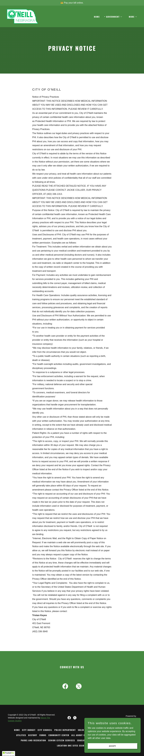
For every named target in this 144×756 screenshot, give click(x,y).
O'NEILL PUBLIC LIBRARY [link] (106, 729)
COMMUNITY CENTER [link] (59, 735)
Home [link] (97, 16)
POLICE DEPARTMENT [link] (65, 729)
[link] (22, 16)
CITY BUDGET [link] (28, 729)
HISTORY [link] (32, 735)
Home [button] (17, 729)
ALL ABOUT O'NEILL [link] (81, 735)
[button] (113, 16)
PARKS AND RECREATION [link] (33, 740)
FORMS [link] (42, 735)
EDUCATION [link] (83, 740)
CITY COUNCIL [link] (45, 729)
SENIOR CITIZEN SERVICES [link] (61, 740)
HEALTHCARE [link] (121, 735)
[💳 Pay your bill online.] (72, 3)
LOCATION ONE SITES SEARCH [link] (72, 745)
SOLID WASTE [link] (84, 729)
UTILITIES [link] (21, 735)
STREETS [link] (126, 729)
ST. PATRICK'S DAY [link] (102, 735)
